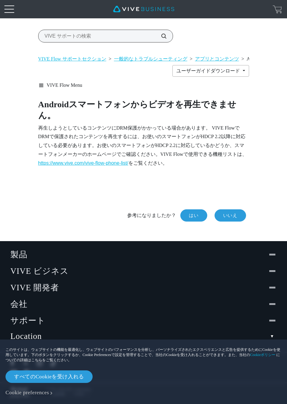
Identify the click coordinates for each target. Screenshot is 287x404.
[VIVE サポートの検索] (160, 36)
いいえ (230, 215)
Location (143, 336)
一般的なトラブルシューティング (150, 58)
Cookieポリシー (262, 355)
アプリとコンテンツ (217, 58)
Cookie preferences (27, 392)
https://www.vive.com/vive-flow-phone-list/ (83, 163)
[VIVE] (143, 9)
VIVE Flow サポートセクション (72, 58)
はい (193, 215)
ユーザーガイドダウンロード (208, 70)
